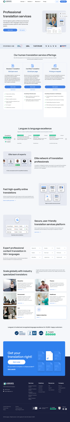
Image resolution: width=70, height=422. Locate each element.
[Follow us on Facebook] (63, 409)
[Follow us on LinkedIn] (66, 409)
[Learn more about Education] (21, 289)
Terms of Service (19, 408)
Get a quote (22, 30)
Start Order (63, 1)
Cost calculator (51, 389)
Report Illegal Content (20, 409)
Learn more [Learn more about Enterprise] (55, 89)
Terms (59, 391)
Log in (57, 1)
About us (60, 385)
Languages (41, 385)
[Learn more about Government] (21, 303)
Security (17, 406)
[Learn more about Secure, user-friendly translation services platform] (37, 232)
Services (23, 2)
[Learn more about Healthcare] (53, 303)
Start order (10, 30)
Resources (38, 2)
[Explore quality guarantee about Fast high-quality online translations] (9, 200)
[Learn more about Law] (21, 317)
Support (50, 387)
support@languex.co (9, 391)
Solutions (30, 2)
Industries (40, 387)
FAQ (49, 385)
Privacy (59, 389)
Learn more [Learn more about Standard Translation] (13, 89)
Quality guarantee (61, 387)
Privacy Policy (5, 408)
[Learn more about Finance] (53, 289)
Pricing (44, 2)
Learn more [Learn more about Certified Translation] (32, 89)
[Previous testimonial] (14, 139)
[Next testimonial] (66, 139)
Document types (42, 391)
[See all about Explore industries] (39, 317)
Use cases (40, 389)
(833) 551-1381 (7, 389)
